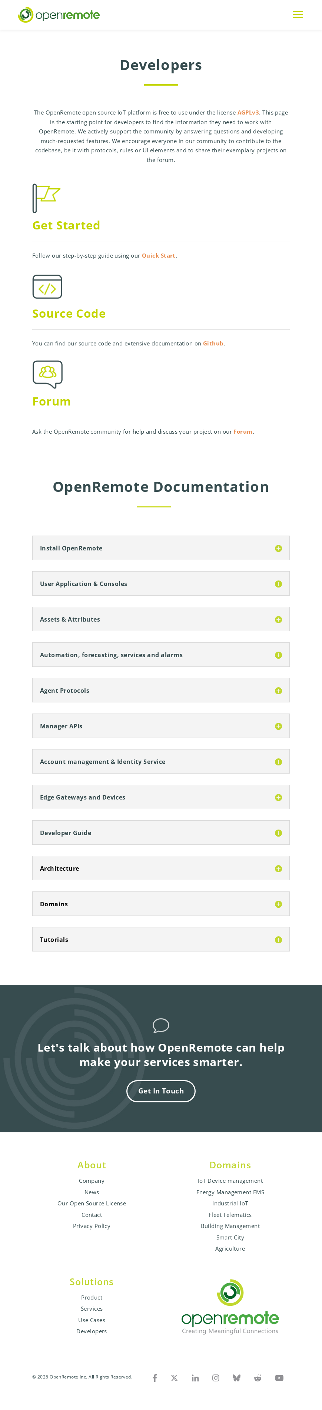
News (91, 1192)
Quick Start (159, 255)
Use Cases (91, 1320)
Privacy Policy (91, 1225)
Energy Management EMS (230, 1192)
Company (91, 1180)
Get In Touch (161, 1091)
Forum (242, 431)
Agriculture (230, 1248)
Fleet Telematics (230, 1214)
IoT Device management (230, 1180)
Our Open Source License (91, 1203)
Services (92, 1308)
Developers (91, 1331)
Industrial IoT (230, 1203)
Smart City (230, 1237)
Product (91, 1297)
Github (213, 343)
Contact (92, 1214)
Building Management (230, 1225)
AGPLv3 (248, 112)
